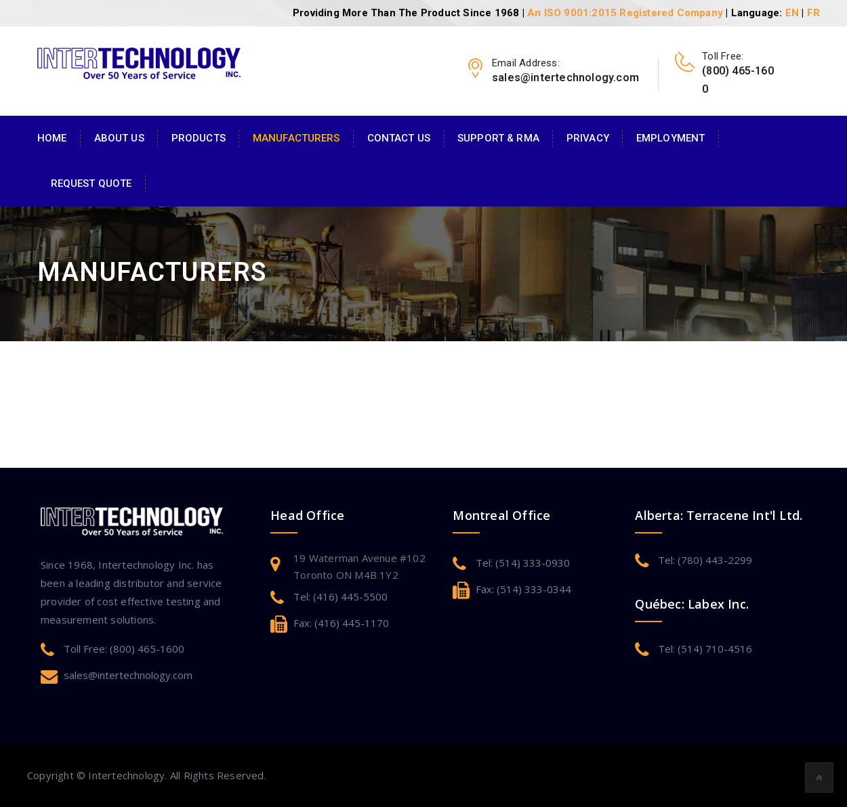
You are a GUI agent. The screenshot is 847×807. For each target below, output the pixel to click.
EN (792, 13)
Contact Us (398, 138)
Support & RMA (498, 138)
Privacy (587, 138)
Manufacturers (296, 138)
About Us (119, 138)
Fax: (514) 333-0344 (523, 589)
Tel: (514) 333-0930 (523, 562)
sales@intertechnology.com (128, 675)
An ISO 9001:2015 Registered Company (625, 13)
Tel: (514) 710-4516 (705, 648)
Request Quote (91, 183)
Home (52, 138)
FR (813, 13)
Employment (670, 138)
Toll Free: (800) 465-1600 (124, 648)
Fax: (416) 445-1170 (341, 623)
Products (198, 138)
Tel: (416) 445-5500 (340, 596)
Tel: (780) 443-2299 (705, 560)
